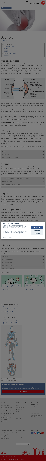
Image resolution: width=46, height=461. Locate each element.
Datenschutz (5, 237)
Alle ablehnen (37, 230)
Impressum (10, 237)
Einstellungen (37, 233)
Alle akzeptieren (37, 227)
